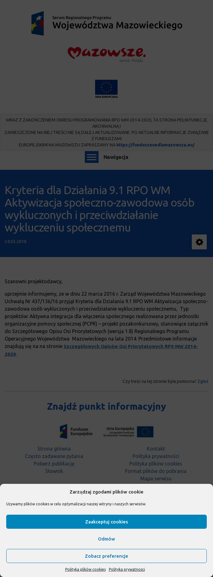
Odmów (106, 538)
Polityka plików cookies (85, 569)
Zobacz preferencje (106, 556)
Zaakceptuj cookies (106, 521)
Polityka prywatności (127, 569)
